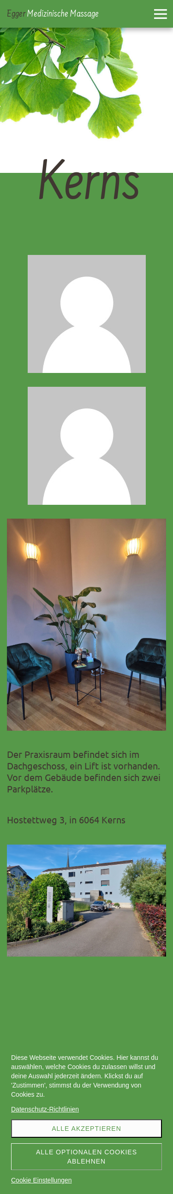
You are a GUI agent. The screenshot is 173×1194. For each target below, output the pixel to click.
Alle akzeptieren (86, 1128)
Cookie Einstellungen (41, 1180)
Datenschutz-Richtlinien (45, 1109)
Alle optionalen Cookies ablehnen (86, 1156)
